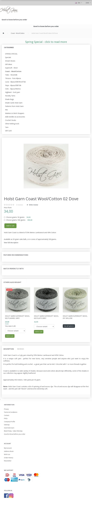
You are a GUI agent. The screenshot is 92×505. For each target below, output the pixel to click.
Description (8, 349)
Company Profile (9, 422)
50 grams (18, 217)
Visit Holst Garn (9, 428)
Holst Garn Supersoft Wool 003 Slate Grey (46, 317)
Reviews (20, 349)
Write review (33, 205)
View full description (11, 242)
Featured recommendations (15, 255)
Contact (6, 415)
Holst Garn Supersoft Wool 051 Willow (75, 317)
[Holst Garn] (9, 10)
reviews (19, 205)
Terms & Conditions (10, 412)
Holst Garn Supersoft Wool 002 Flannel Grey (17, 317)
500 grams (19, 220)
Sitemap (7, 425)
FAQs (6, 418)
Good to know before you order (14, 20)
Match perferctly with (13, 269)
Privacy (6, 409)
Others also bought (12, 282)
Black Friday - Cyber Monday (13, 431)
